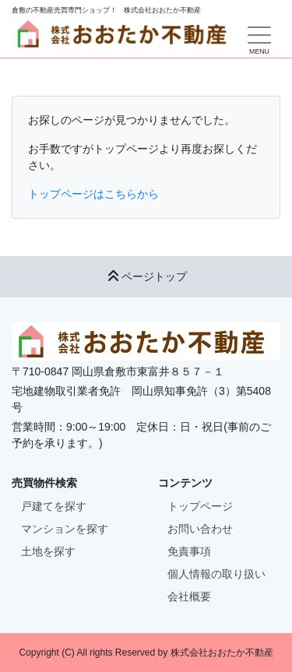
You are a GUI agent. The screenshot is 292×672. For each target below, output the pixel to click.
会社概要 (189, 596)
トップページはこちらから (93, 194)
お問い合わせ (200, 528)
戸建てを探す (53, 506)
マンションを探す (64, 528)
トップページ (200, 506)
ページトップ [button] (146, 276)
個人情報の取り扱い (216, 574)
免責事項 (189, 551)
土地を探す (48, 551)
